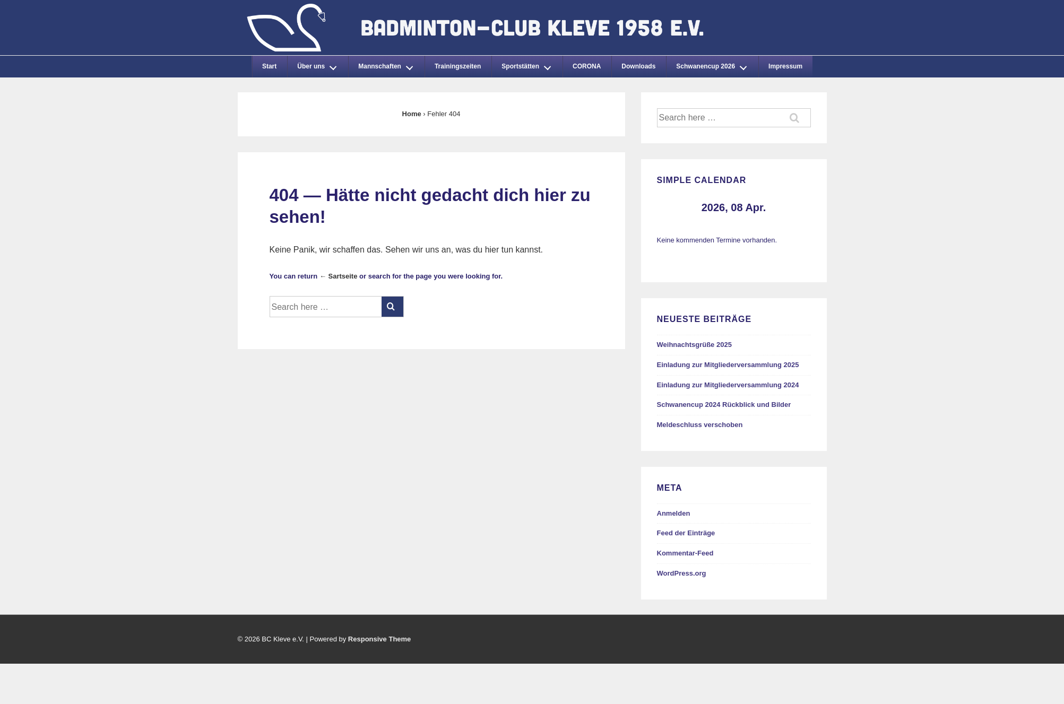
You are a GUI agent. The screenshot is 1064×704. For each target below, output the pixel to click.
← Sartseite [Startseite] (338, 276)
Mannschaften (388, 65)
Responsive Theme (379, 639)
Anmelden (673, 513)
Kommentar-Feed (685, 553)
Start (269, 66)
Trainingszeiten (458, 66)
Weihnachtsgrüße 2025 (694, 345)
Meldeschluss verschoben (700, 425)
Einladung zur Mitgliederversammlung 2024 (728, 385)
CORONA (587, 66)
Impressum (785, 66)
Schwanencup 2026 (714, 65)
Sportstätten (529, 65)
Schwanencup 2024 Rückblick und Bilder (724, 405)
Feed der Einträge (686, 533)
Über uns (320, 65)
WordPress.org (681, 573)
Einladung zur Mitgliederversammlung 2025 (728, 365)
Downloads (638, 66)
